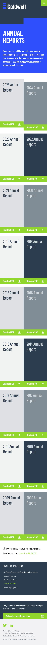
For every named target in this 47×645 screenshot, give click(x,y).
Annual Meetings (10, 576)
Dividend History (10, 580)
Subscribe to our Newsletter (18, 616)
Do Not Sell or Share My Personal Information (19, 636)
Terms (5, 631)
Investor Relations (13, 566)
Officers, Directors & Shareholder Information (21, 572)
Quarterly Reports (10, 588)
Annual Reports (10, 584)
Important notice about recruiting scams (19, 633)
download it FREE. (28, 553)
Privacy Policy (14, 631)
